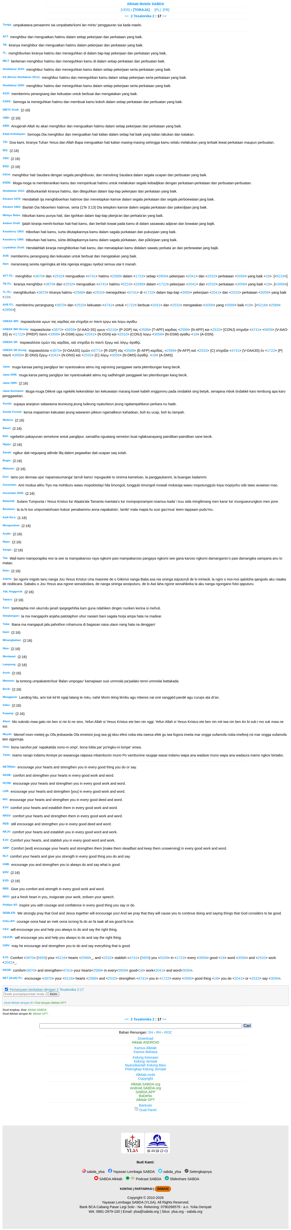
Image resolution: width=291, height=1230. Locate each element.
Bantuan (145, 1105)
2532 (59, 276)
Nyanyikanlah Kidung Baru (145, 1065)
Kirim (53, 994)
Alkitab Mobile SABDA (145, 4)
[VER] (125, 10)
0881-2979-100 (108, 1211)
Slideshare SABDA (182, 1179)
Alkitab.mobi (145, 1075)
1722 (139, 276)
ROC (168, 1032)
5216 (280, 276)
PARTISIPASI (143, 1189)
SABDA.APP (145, 1092)
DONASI (162, 1189)
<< (127, 16)
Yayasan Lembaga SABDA (131, 1172)
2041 (192, 276)
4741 (92, 276)
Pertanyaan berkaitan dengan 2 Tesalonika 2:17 (47, 990)
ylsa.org (177, 1211)
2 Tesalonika (141, 16)
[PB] (166, 10)
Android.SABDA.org (145, 1088)
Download (145, 1038)
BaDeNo (145, 1096)
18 (268, 276)
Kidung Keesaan (145, 1057)
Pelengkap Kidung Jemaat (145, 1069)
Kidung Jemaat (145, 1061)
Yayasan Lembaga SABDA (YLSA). (129, 1202)
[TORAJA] (141, 10)
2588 (116, 276)
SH (150, 1032)
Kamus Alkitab (145, 1048)
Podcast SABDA (143, 1179)
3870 (39, 276)
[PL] (158, 10)
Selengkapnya (198, 1172)
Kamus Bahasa (145, 1052)
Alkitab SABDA (36, 1009)
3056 (241, 276)
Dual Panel (145, 1110)
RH (158, 1032)
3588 (231, 305)
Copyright (145, 1079)
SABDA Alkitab (108, 1179)
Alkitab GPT (40, 1013)
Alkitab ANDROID (145, 1042)
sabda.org (194, 1211)
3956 (162, 276)
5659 (70, 330)
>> (164, 16)
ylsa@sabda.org (146, 1211)
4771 (97, 350)
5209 (164, 958)
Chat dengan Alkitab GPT (50, 1002)
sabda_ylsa (93, 1172)
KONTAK (126, 1189)
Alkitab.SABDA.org (145, 1084)
